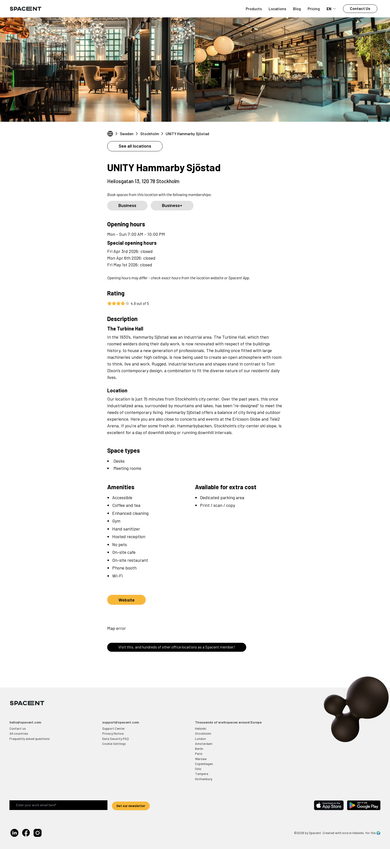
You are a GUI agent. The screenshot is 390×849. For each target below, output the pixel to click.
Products (254, 8)
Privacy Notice (113, 733)
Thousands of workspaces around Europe (228, 722)
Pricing (314, 8)
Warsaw (201, 759)
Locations (277, 8)
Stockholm (149, 133)
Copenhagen (204, 764)
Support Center (113, 728)
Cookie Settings (114, 743)
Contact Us (360, 8)
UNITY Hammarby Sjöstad (187, 133)
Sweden (127, 133)
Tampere (201, 773)
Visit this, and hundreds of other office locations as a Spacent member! (176, 647)
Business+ (172, 205)
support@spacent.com (120, 722)
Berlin (199, 748)
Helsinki (200, 728)
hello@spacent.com (25, 722)
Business (127, 205)
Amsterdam (203, 743)
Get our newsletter (130, 806)
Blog (297, 8)
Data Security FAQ (115, 738)
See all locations (135, 146)
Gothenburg (203, 779)
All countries (18, 733)
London (200, 738)
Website (126, 600)
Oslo (198, 769)
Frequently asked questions (29, 738)
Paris (198, 753)
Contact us (17, 728)
